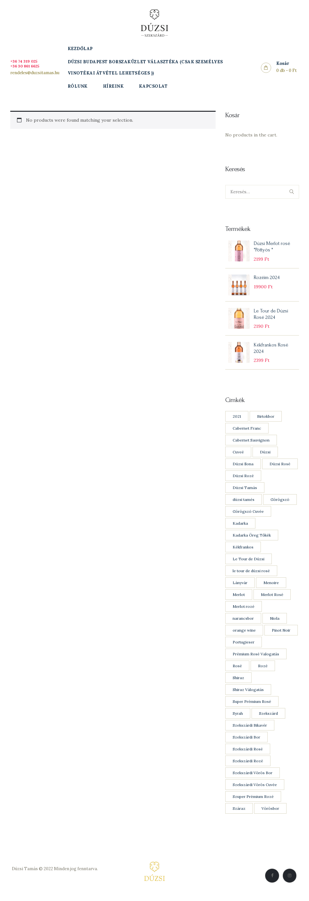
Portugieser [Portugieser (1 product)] (243, 644)
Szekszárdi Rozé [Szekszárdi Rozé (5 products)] (248, 763)
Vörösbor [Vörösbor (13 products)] (270, 810)
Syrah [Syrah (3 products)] (238, 715)
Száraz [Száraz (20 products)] (239, 810)
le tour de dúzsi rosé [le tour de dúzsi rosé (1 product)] (251, 573)
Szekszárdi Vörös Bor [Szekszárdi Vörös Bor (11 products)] (252, 775)
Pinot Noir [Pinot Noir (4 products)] (281, 632)
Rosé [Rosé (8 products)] (237, 668)
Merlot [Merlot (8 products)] (239, 596)
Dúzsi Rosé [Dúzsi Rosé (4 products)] (280, 466)
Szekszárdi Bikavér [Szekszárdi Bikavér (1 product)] (250, 727)
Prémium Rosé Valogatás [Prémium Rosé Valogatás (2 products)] (256, 656)
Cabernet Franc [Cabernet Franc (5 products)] (247, 430)
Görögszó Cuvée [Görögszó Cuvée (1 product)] (248, 513)
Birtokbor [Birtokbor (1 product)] (265, 418)
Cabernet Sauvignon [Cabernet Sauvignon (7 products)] (251, 442)
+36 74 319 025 (25, 61)
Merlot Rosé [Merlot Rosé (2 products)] (272, 596)
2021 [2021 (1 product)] (237, 418)
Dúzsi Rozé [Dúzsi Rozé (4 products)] (243, 478)
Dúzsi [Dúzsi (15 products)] (265, 454)
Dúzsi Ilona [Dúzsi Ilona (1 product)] (243, 466)
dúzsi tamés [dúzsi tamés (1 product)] (243, 501)
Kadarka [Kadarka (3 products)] (240, 525)
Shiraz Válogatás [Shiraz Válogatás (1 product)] (248, 691)
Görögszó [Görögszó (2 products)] (279, 501)
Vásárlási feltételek (55, 885)
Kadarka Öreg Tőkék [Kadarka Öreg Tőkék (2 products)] (252, 537)
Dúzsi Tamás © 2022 (32, 871)
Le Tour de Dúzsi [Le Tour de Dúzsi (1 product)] (248, 561)
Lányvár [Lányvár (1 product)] (240, 584)
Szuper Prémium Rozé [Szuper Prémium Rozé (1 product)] (253, 798)
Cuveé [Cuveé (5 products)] (238, 454)
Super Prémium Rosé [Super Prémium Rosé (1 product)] (252, 703)
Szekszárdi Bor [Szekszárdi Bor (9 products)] (246, 739)
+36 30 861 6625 (26, 66)
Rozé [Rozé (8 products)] (263, 668)
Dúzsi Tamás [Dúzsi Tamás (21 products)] (245, 489)
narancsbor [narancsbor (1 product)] (243, 620)
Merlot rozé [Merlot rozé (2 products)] (243, 608)
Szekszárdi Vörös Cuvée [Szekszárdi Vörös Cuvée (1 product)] (255, 786)
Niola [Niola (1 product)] (274, 620)
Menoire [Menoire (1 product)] (271, 584)
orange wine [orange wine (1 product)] (244, 632)
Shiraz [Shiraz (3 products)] (238, 680)
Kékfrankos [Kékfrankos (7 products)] (243, 549)
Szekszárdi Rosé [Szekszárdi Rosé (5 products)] (248, 751)
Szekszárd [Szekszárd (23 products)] (268, 715)
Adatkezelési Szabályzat (55, 878)
